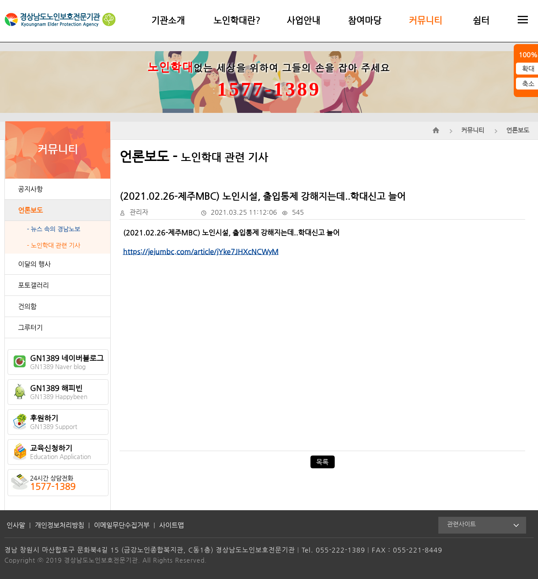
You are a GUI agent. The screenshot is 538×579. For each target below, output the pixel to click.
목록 (322, 462)
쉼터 (481, 20)
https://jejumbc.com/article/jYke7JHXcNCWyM (201, 251)
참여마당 (364, 20)
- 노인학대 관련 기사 (53, 245)
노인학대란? (236, 20)
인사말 (16, 525)
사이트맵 (171, 525)
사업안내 (303, 20)
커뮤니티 (425, 20)
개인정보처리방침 (59, 525)
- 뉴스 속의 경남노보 (53, 229)
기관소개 (168, 20)
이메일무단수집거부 (121, 525)
